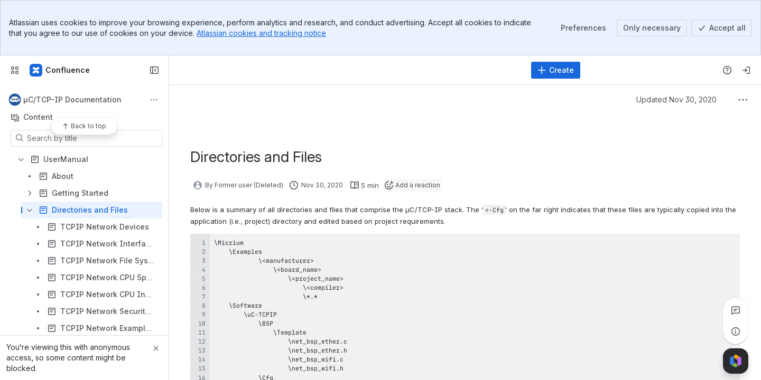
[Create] (555, 70)
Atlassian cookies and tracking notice (261, 32)
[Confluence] (60, 70)
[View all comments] (735, 310)
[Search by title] (93, 138)
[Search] (351, 70)
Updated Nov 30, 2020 (676, 99)
